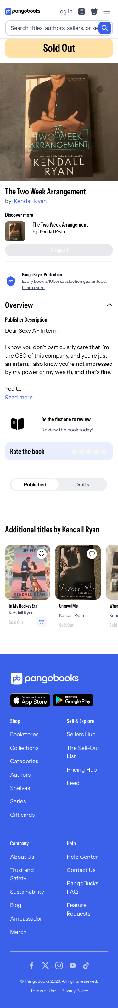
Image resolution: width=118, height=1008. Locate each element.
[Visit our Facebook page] (32, 965)
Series (18, 801)
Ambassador (26, 918)
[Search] (104, 28)
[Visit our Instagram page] (59, 965)
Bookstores (24, 734)
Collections (24, 747)
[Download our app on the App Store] (30, 700)
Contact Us (81, 870)
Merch (18, 931)
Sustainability (27, 891)
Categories (24, 761)
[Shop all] (59, 250)
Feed (73, 783)
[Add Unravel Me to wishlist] (92, 554)
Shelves (20, 788)
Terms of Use (43, 990)
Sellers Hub (81, 734)
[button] (59, 306)
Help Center (82, 856)
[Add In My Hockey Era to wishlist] (42, 554)
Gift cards (22, 814)
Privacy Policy (74, 990)
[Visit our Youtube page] (72, 965)
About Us (22, 856)
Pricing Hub (82, 769)
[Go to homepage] (22, 11)
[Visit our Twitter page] (45, 965)
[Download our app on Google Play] (73, 700)
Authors (20, 774)
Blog (15, 905)
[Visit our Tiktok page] (86, 965)
